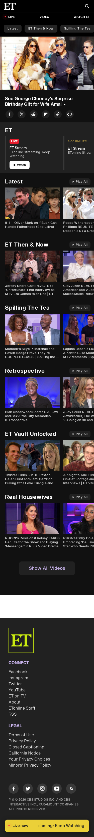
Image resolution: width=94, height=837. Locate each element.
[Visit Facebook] (14, 789)
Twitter (15, 684)
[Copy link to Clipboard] (57, 115)
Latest (13, 28)
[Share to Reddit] (33, 115)
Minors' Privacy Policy (30, 765)
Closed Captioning (26, 747)
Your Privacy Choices (29, 759)
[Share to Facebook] (9, 115)
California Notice (25, 753)
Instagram (18, 678)
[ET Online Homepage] (11, 6)
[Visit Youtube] (57, 789)
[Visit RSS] (71, 789)
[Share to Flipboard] (45, 115)
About (15, 702)
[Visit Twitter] (28, 789)
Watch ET (82, 17)
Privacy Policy (22, 741)
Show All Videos (47, 568)
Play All (79, 181)
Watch (20, 165)
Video (44, 17)
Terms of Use (21, 735)
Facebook (18, 672)
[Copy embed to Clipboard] (69, 115)
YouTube (17, 690)
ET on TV (17, 696)
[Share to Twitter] (21, 115)
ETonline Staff (22, 708)
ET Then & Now (41, 28)
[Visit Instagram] (42, 789)
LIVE (11, 17)
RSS (13, 714)
